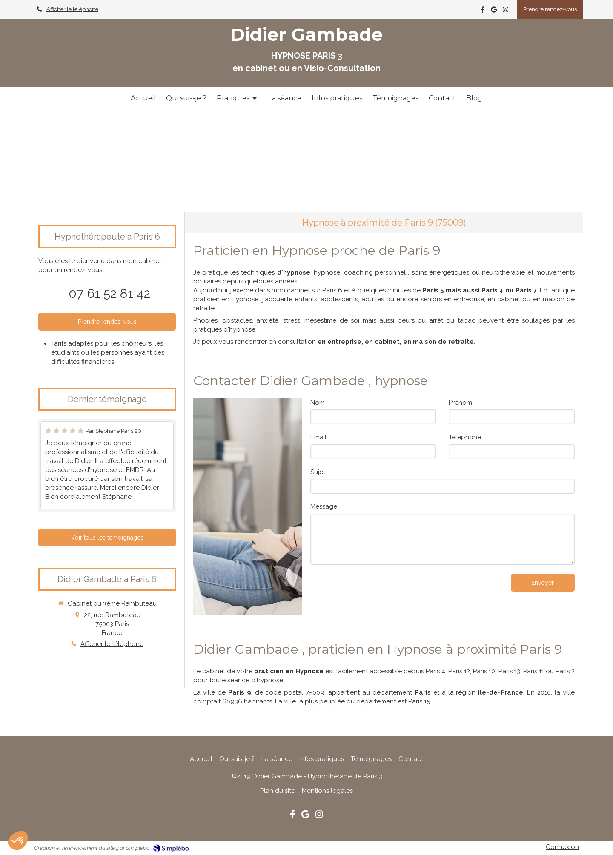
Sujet (317, 472)
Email (318, 437)
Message (323, 506)
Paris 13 (509, 671)
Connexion (562, 847)
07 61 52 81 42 (109, 293)
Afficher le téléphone (72, 9)
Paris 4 (435, 671)
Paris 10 (484, 671)
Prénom (460, 402)
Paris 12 (459, 671)
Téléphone (465, 437)
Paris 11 (533, 671)
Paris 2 (565, 671)
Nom (317, 402)
